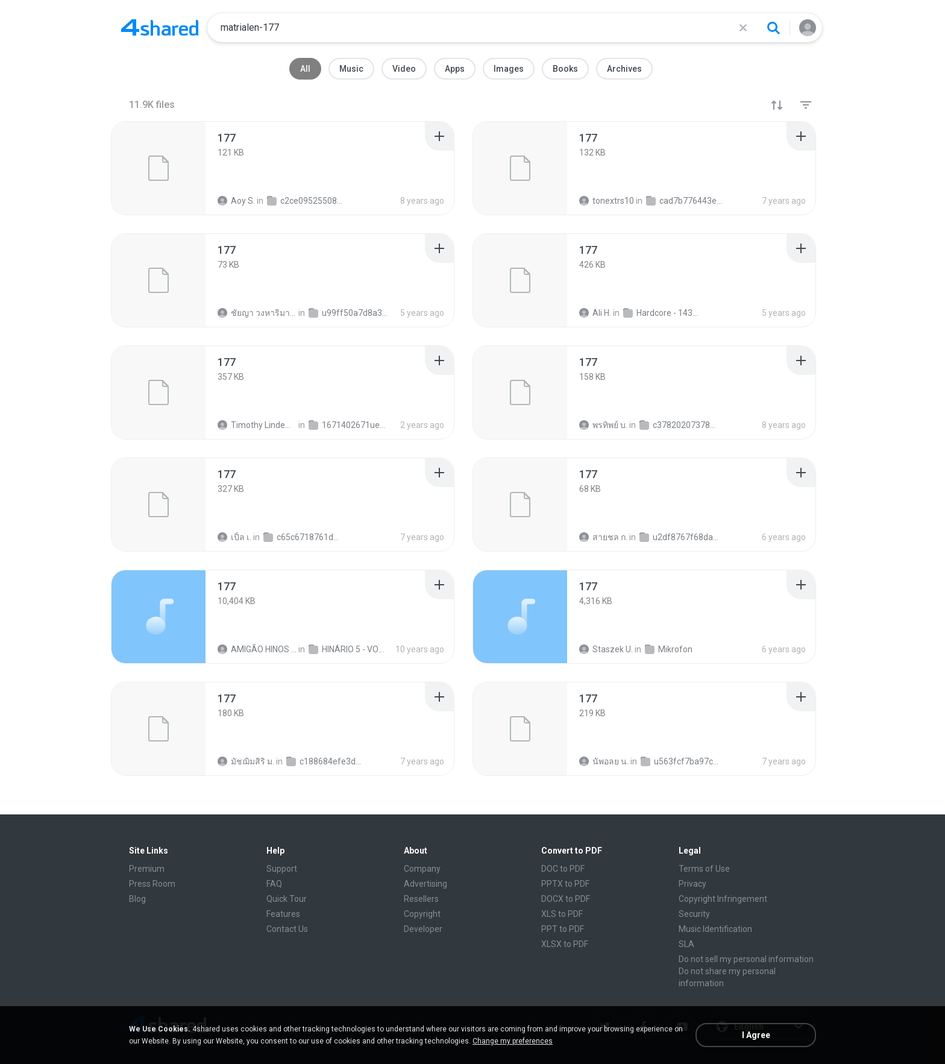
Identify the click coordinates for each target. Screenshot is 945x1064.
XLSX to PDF (564, 944)
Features (283, 914)
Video (404, 69)
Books (565, 69)
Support (281, 869)
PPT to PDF (562, 929)
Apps (455, 69)
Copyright (422, 914)
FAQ (274, 884)
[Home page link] (159, 27)
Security (694, 914)
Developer (423, 929)
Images (509, 69)
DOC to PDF (563, 869)
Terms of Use (704, 869)
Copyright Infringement (723, 899)
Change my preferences (512, 1041)
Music (351, 69)
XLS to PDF (562, 914)
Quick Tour (286, 899)
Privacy (692, 884)
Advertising (425, 884)
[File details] (158, 168)
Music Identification (715, 929)
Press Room (152, 884)
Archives (624, 69)
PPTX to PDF (565, 884)
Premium (147, 869)
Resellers (421, 899)
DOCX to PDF (565, 899)
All (305, 69)
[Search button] (773, 27)
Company (422, 869)
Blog (137, 899)
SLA (686, 944)
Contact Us (287, 929)
